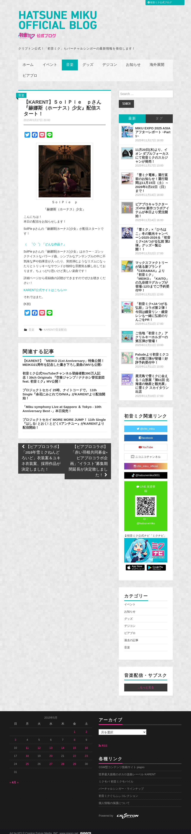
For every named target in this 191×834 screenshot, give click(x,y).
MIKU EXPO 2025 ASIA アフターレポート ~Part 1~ (152, 129)
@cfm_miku (146, 425)
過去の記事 (131, 637)
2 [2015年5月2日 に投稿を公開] (86, 728)
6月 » (15, 779)
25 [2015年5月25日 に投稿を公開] (27, 760)
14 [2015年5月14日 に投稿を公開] (62, 744)
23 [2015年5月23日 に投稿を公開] (86, 752)
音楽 (69, 61)
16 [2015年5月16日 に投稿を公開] (86, 744)
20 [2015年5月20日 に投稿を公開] (50, 752)
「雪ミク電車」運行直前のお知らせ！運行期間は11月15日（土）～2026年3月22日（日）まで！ (152, 179)
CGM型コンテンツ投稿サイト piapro (121, 764)
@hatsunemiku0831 (146, 472)
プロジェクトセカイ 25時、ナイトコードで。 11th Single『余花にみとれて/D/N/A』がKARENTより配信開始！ (64, 391)
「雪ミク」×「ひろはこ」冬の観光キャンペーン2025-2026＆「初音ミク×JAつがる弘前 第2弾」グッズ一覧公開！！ (152, 236)
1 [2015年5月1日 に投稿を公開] (74, 728)
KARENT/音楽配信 (55, 326)
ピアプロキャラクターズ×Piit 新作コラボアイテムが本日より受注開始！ (152, 207)
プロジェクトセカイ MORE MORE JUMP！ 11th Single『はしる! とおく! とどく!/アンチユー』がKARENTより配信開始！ (64, 420)
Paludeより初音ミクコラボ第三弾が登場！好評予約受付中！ (152, 355)
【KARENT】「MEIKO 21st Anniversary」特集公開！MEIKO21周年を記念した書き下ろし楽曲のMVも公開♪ (63, 359)
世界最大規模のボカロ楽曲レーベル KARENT (127, 771)
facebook (146, 434)
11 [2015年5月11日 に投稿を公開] (27, 744)
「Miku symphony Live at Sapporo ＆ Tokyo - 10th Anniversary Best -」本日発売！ (62, 405)
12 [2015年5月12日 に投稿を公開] (39, 744)
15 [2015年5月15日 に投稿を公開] (74, 744)
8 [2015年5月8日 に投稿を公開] (74, 736)
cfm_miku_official (146, 462)
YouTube (146, 444)
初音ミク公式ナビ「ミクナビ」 (146, 532)
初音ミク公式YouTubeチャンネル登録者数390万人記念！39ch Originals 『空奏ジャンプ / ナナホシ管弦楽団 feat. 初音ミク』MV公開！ (63, 374)
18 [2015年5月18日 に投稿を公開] (27, 752)
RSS (103, 742)
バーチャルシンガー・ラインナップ (121, 785)
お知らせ (133, 61)
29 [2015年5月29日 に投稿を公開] (74, 760)
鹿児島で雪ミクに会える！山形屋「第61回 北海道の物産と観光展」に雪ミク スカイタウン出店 (152, 380)
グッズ (87, 61)
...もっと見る (146, 684)
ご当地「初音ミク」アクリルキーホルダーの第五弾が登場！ (151, 334)
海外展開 (157, 61)
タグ (159, 115)
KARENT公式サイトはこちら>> (45, 286)
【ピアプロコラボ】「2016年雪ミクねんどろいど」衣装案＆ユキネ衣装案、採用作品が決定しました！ (41, 455)
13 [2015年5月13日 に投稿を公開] (50, 744)
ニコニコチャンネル (146, 453)
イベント (49, 61)
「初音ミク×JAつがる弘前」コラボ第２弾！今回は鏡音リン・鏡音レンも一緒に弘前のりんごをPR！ (151, 308)
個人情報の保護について (114, 799)
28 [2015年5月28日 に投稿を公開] (62, 760)
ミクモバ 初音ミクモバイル (116, 778)
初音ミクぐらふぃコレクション (118, 792)
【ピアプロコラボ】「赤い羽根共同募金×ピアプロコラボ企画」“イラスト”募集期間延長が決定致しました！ (88, 458)
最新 (132, 115)
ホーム (28, 61)
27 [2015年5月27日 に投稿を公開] (50, 760)
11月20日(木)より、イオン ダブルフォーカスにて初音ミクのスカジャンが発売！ (152, 152)
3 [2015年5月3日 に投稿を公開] (15, 736)
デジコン (109, 61)
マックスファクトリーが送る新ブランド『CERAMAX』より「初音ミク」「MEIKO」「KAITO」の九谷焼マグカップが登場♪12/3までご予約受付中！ (152, 273)
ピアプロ (30, 72)
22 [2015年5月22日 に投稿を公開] (74, 752)
